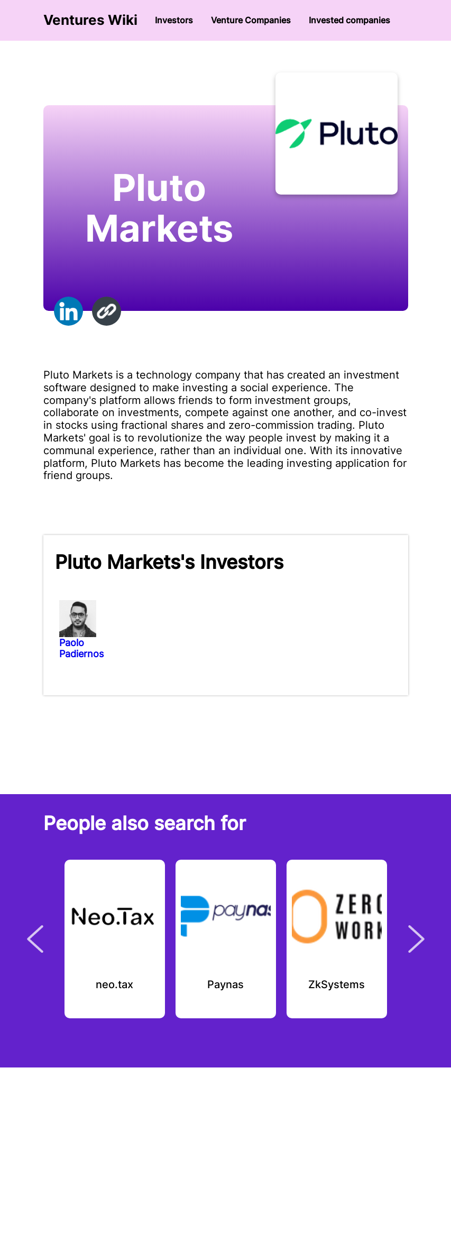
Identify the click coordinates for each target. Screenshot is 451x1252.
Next (416, 939)
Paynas (225, 985)
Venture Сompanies (251, 20)
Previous (35, 939)
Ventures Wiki (90, 20)
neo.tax (114, 985)
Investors (174, 20)
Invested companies (349, 20)
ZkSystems (336, 985)
